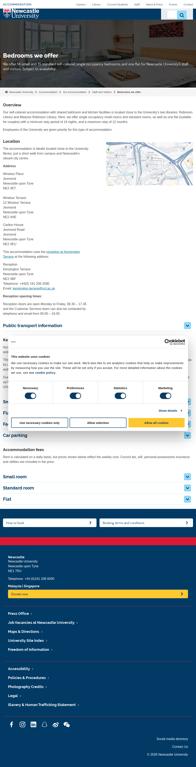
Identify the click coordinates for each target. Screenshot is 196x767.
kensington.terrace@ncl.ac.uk (34, 288)
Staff (137, 4)
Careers (81, 4)
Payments (128, 19)
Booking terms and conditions (123, 522)
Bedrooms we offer (129, 92)
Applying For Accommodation (86, 21)
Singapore (32, 586)
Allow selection (98, 422)
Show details (168, 410)
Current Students (117, 4)
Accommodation (17, 4)
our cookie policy (42, 372)
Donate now (19, 594)
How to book (15, 522)
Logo (21, 23)
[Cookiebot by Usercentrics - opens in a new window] (167, 342)
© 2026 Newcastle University (167, 754)
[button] (187, 325)
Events (173, 4)
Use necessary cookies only (40, 422)
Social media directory (172, 739)
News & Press (154, 4)
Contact (188, 4)
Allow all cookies (156, 422)
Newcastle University (20, 92)
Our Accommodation (54, 21)
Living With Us (109, 24)
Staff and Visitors (102, 92)
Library (96, 4)
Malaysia (14, 586)
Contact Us (148, 21)
